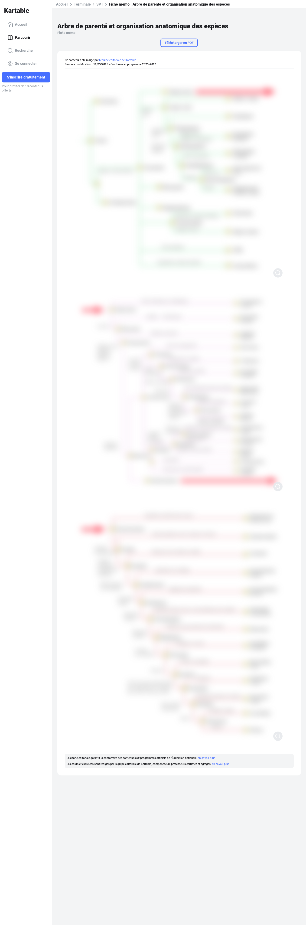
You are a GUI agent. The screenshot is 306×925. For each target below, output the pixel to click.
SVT (99, 4)
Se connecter (22, 63)
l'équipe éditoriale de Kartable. (118, 60)
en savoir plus (206, 758)
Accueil (17, 24)
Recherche (20, 50)
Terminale (82, 4)
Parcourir (18, 37)
